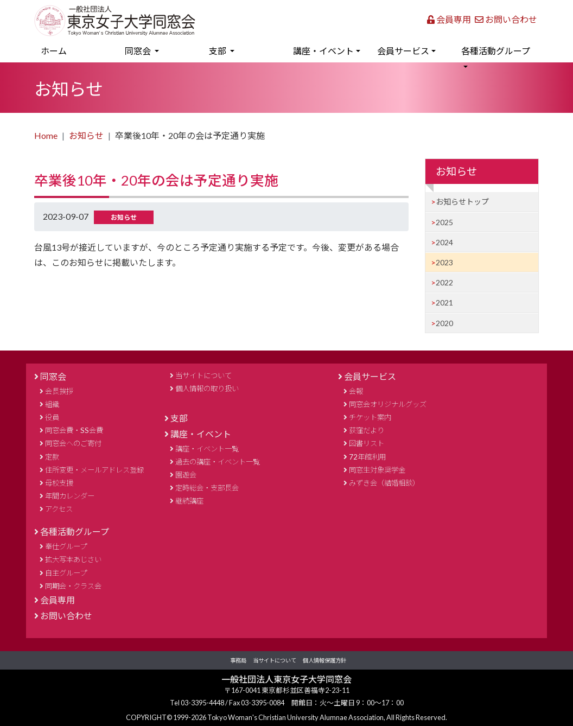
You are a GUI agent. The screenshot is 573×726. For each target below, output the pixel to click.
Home (46, 135)
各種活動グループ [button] (495, 51)
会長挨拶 (59, 391)
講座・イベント (200, 434)
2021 (444, 302)
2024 (444, 242)
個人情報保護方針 (324, 660)
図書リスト (366, 443)
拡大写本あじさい (73, 559)
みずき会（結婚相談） (384, 483)
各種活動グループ (74, 531)
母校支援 (59, 483)
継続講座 (189, 500)
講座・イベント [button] (323, 51)
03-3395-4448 (203, 702)
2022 (444, 282)
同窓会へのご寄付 (73, 443)
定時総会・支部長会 (207, 487)
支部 (179, 418)
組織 (52, 404)
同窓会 (53, 376)
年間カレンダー (69, 496)
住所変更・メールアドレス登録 (94, 470)
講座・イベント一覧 (207, 448)
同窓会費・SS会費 (74, 430)
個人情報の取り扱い (207, 388)
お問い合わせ (506, 19)
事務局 (238, 660)
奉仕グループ (66, 546)
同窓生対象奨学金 (377, 470)
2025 (444, 222)
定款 (52, 457)
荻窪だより (366, 430)
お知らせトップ (462, 201)
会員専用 (449, 19)
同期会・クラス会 (73, 586)
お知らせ (86, 135)
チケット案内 (370, 417)
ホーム (70, 49)
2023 (444, 262)
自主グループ (66, 573)
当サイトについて (203, 375)
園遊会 (185, 474)
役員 (52, 417)
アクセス (59, 509)
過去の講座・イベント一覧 (217, 461)
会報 (356, 391)
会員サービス (370, 376)
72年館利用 (367, 457)
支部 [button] (218, 51)
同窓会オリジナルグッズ (387, 404)
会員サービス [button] (403, 51)
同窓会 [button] (138, 51)
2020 (444, 323)
